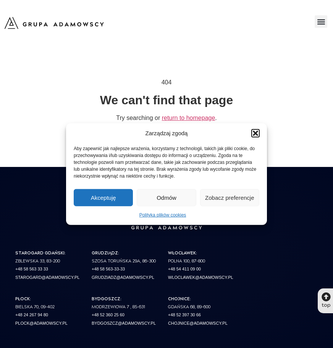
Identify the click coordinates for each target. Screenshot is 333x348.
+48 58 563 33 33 (31, 269)
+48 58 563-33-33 (108, 269)
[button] (255, 133)
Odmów (166, 197)
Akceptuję (103, 197)
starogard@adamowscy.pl (47, 277)
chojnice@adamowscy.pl (198, 323)
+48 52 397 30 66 (184, 314)
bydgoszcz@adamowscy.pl (124, 323)
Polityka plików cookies (162, 215)
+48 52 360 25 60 (108, 314)
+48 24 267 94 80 (31, 314)
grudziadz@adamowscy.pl (123, 277)
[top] (326, 296)
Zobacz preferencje (229, 197)
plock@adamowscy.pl (41, 323)
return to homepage (188, 118)
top (326, 304)
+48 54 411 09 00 (184, 269)
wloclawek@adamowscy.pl (200, 277)
